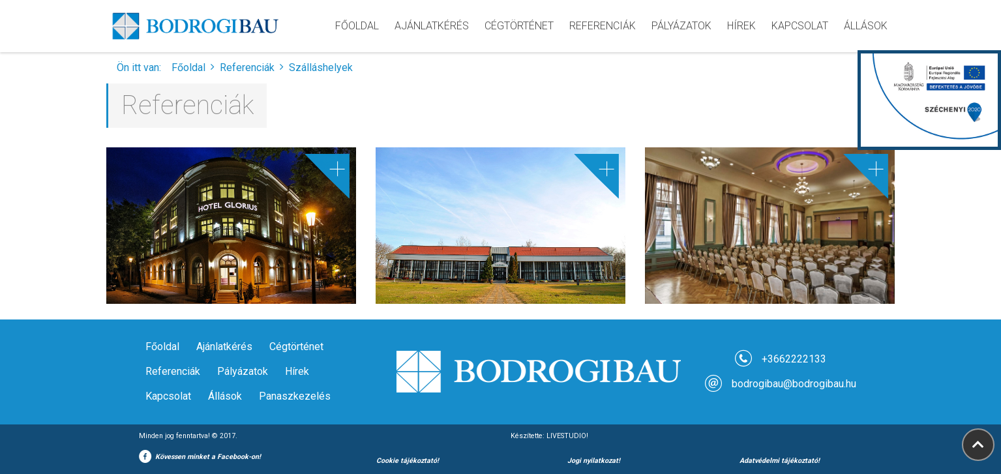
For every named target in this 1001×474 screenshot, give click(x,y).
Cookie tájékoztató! (407, 460)
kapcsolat (799, 26)
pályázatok (681, 26)
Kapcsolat (168, 396)
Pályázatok (242, 371)
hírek (741, 26)
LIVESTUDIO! (567, 436)
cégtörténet (519, 26)
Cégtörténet (296, 346)
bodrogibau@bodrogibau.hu (794, 384)
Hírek (297, 371)
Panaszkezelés (295, 396)
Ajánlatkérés (224, 346)
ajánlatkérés (432, 26)
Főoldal (357, 26)
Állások (866, 26)
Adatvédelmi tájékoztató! (780, 460)
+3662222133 (794, 359)
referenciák (602, 26)
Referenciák (247, 67)
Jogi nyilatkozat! (593, 460)
